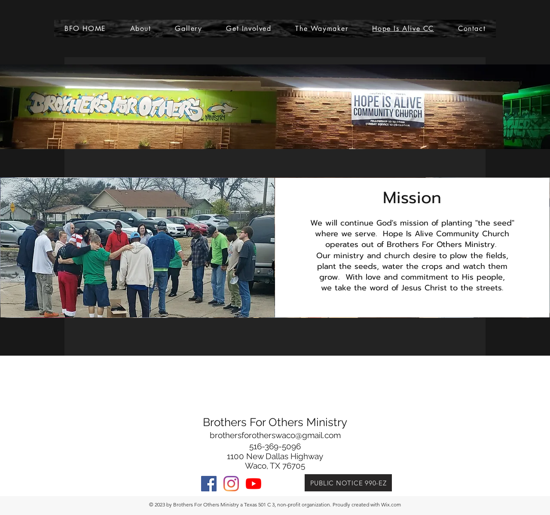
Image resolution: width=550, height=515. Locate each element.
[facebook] (209, 483)
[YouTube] (253, 483)
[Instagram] (231, 483)
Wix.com (391, 504)
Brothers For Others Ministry (275, 422)
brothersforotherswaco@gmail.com (275, 435)
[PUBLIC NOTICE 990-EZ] (348, 482)
